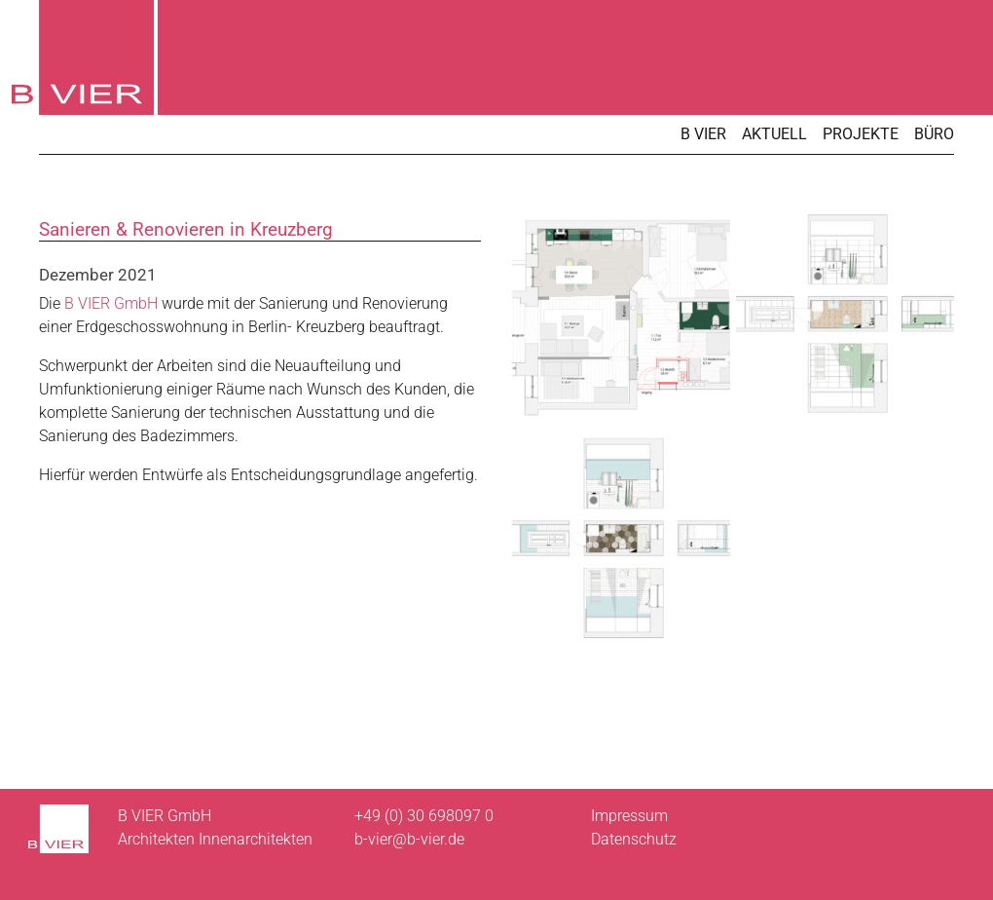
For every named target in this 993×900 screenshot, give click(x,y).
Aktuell (774, 134)
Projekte (861, 134)
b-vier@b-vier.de (409, 839)
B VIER (703, 134)
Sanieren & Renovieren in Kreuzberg (186, 229)
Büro (934, 134)
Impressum (629, 815)
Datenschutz (634, 839)
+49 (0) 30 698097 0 (424, 815)
